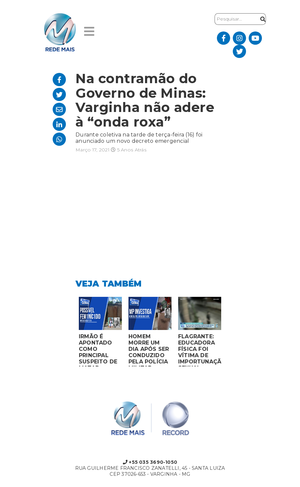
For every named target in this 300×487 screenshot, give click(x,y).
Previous (70, 333)
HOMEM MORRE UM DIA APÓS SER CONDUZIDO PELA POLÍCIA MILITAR (148, 349)
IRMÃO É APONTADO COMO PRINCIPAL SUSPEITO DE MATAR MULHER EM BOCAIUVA (98, 349)
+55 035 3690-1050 (150, 462)
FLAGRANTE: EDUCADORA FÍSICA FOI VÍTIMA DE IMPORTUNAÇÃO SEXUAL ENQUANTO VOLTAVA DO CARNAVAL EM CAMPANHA (199, 349)
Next (229, 333)
